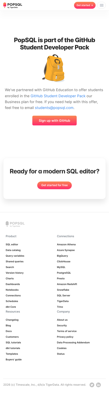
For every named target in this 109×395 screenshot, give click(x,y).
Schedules (12, 301)
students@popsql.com (54, 108)
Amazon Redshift (67, 284)
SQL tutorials (13, 342)
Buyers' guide (14, 359)
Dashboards (13, 284)
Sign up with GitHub (54, 120)
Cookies (61, 348)
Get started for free (54, 185)
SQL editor (12, 244)
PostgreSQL (64, 272)
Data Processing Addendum (73, 342)
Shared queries (15, 261)
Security (62, 325)
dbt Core (11, 306)
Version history (15, 272)
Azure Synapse (66, 250)
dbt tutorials (13, 348)
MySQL (61, 267)
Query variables (15, 255)
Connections (13, 295)
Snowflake (63, 289)
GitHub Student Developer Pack (58, 96)
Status (61, 353)
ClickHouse (63, 261)
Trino (60, 306)
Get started (84, 5)
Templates (12, 353)
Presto (61, 278)
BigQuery (62, 255)
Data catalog (13, 250)
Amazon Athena (66, 244)
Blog (8, 325)
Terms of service (67, 331)
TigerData (63, 301)
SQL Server (63, 295)
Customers (12, 336)
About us (62, 319)
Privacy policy (65, 336)
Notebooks (12, 289)
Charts (10, 278)
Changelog (12, 319)
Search (10, 267)
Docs (9, 331)
